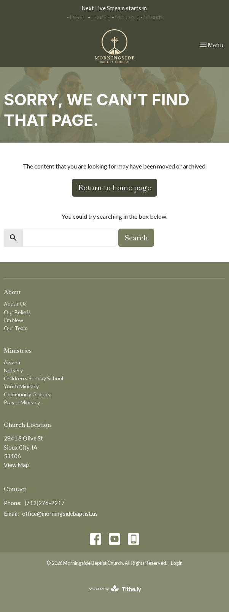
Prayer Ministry (22, 402)
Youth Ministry (21, 386)
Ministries (18, 350)
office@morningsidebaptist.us (60, 513)
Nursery (13, 370)
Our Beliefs (17, 312)
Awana (12, 362)
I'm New (13, 320)
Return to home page (114, 187)
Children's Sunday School (33, 378)
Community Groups (27, 394)
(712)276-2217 (45, 502)
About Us (15, 304)
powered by (114, 589)
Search (136, 238)
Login (177, 563)
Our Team (16, 328)
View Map (16, 464)
